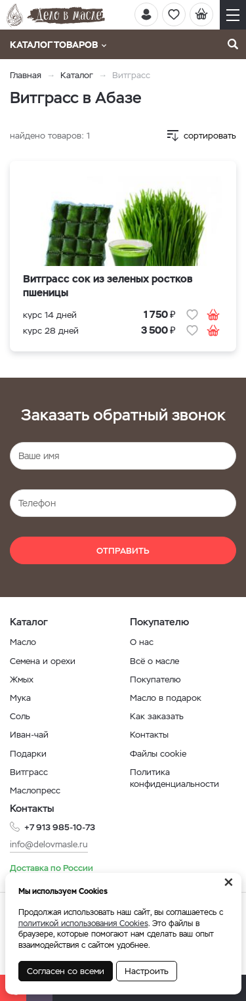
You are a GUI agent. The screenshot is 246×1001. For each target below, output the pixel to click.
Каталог (76, 75)
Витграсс (29, 772)
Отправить (123, 550)
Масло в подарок (165, 697)
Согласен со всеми (65, 971)
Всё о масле (154, 661)
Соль (20, 716)
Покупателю (155, 679)
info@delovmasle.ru (49, 844)
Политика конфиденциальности (174, 778)
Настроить (147, 971)
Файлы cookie (158, 753)
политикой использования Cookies (83, 923)
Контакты (149, 734)
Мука (20, 697)
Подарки (28, 753)
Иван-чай (29, 734)
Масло (23, 642)
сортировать (210, 135)
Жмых (21, 679)
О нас (142, 642)
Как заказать (157, 716)
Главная (25, 75)
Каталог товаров (58, 45)
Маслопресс (35, 790)
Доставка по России (51, 868)
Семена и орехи (42, 661)
